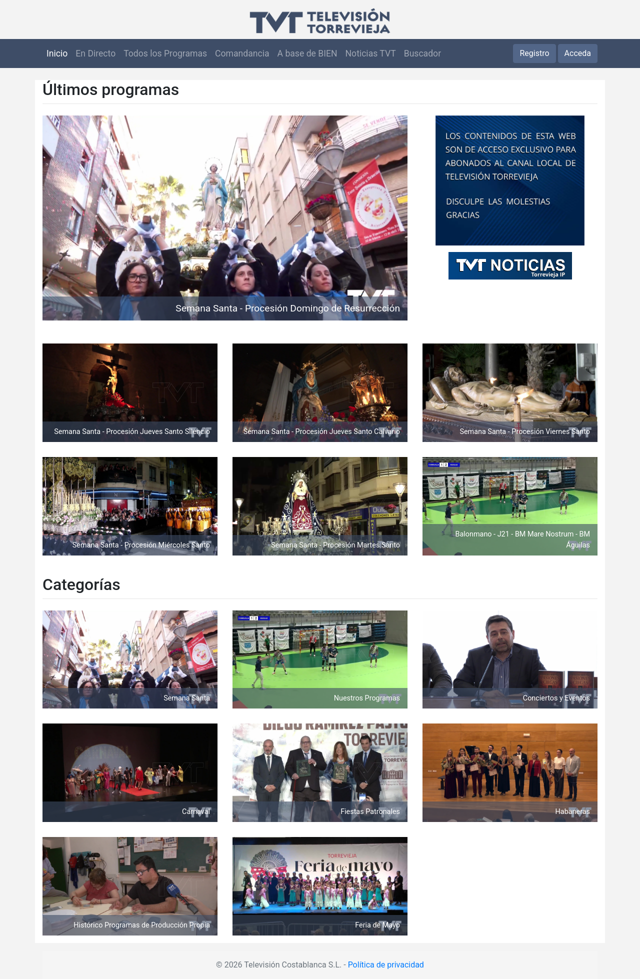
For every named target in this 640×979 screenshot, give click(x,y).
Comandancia (242, 53)
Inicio (57, 53)
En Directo (96, 53)
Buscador (422, 53)
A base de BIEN (308, 53)
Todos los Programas (165, 53)
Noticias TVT (371, 53)
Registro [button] (534, 53)
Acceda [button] (577, 53)
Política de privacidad (386, 965)
